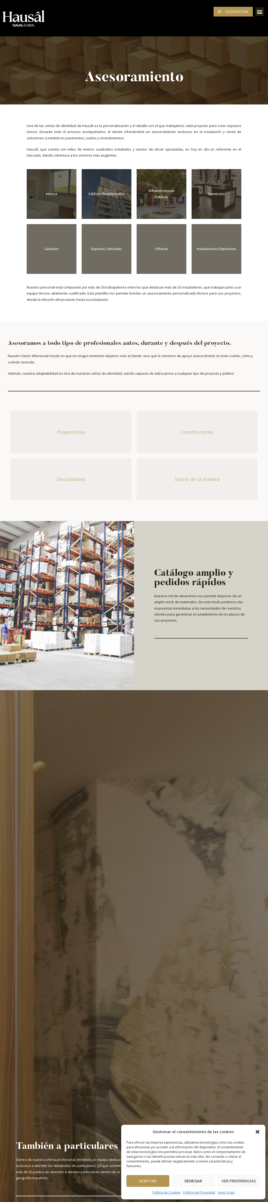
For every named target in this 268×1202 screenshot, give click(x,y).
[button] (257, 1131)
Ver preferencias (239, 1180)
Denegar (193, 1180)
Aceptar (147, 1180)
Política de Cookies (166, 1192)
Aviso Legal (226, 1192)
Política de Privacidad (199, 1192)
